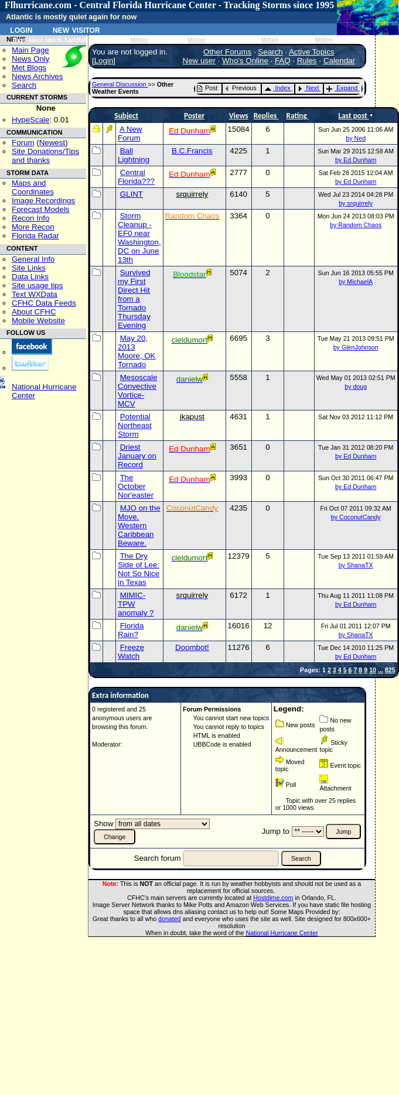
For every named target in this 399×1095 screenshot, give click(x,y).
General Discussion (120, 84)
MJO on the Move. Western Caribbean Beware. (139, 526)
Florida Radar (35, 235)
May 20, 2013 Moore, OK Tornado (136, 351)
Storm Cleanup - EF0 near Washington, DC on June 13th (139, 237)
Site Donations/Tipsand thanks (45, 156)
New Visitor (76, 29)
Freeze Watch (131, 652)
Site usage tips (37, 285)
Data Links (30, 276)
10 (372, 669)
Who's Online (245, 60)
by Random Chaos (355, 224)
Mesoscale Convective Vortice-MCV (137, 390)
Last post (354, 116)
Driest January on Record (137, 456)
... (380, 669)
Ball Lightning (133, 155)
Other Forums (227, 51)
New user (199, 60)
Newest (52, 142)
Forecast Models (41, 209)
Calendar (339, 60)
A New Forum (130, 133)
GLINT (131, 194)
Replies (266, 116)
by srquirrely (356, 203)
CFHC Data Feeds (44, 303)
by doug (356, 386)
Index (277, 87)
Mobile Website (38, 320)
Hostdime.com (273, 897)
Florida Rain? (131, 630)
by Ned (356, 138)
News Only (30, 58)
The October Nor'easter (136, 486)
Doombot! (192, 647)
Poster (194, 116)
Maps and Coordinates (33, 187)
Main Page (30, 50)
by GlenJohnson (355, 347)
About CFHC (34, 311)
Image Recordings (43, 200)
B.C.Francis (192, 150)
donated (169, 918)
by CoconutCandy (356, 517)
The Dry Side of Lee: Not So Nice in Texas (138, 569)
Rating (297, 116)
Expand (342, 87)
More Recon (33, 227)
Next (308, 87)
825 (390, 669)
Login (21, 29)
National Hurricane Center (282, 932)
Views (238, 116)
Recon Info (30, 218)
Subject (126, 116)
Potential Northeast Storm (135, 425)
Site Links (29, 268)
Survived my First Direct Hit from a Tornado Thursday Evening (134, 299)
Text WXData (34, 294)
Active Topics (312, 51)
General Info (33, 259)
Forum (23, 142)
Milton (139, 40)
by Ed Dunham (356, 159)
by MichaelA (356, 281)
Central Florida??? (136, 177)
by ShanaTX (356, 565)
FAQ (283, 60)
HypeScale (30, 119)
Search (24, 85)
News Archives (37, 76)
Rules (307, 60)
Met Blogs (29, 67)
